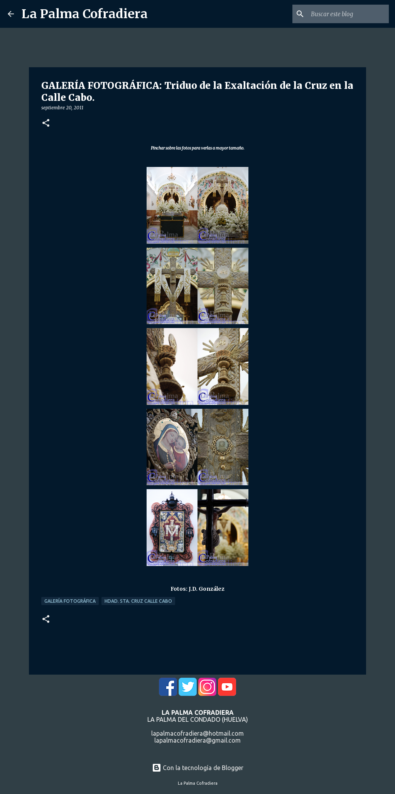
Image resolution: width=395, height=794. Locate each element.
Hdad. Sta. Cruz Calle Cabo (138, 601)
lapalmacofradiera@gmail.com (197, 740)
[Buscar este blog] (348, 14)
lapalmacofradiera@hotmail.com (197, 733)
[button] (46, 123)
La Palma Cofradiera (85, 14)
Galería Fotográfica (70, 601)
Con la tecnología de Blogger (197, 767)
